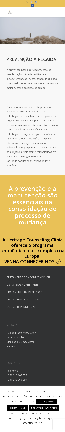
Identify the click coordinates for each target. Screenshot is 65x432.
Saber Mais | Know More (44, 407)
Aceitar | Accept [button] (46, 401)
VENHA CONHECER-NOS (29, 261)
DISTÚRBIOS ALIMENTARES (22, 284)
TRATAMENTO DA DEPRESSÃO (24, 292)
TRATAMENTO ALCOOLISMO (23, 299)
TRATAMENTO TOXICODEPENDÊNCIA (28, 277)
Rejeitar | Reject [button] (17, 407)
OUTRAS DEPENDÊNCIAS (21, 307)
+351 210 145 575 (17, 375)
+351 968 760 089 (17, 379)
